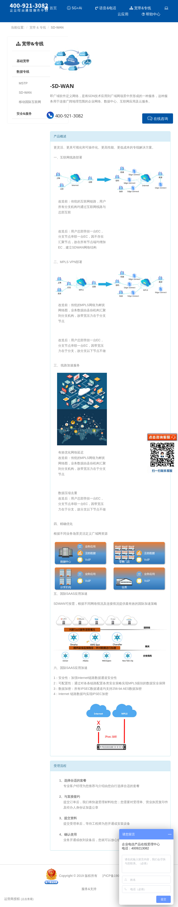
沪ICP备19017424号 (116, 876)
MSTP (23, 83)
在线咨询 (157, 118)
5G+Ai (76, 8)
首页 (50, 8)
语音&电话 (107, 8)
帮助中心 (153, 14)
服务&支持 (89, 889)
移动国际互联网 (30, 102)
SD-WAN (25, 92)
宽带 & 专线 (37, 27)
